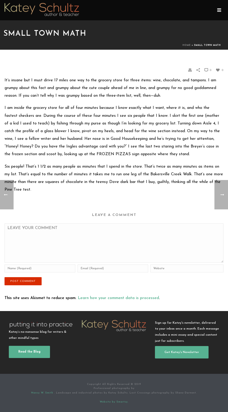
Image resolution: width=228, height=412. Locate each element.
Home (187, 45)
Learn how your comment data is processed (118, 298)
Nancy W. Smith (42, 393)
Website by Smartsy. (114, 402)
